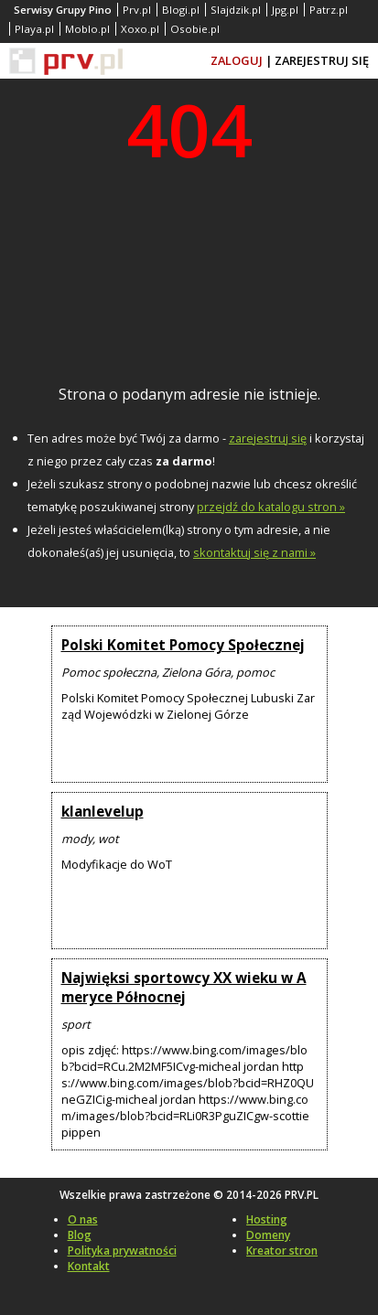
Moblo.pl (87, 29)
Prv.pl (137, 9)
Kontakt (89, 1266)
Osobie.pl (195, 29)
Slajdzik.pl (236, 9)
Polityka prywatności (122, 1250)
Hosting (266, 1219)
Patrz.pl (328, 9)
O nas (83, 1219)
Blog (80, 1235)
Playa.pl (34, 29)
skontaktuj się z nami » (254, 552)
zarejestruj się (268, 438)
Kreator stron (282, 1250)
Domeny (268, 1235)
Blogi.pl (181, 9)
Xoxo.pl (140, 29)
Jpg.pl (285, 9)
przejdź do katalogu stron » (271, 506)
